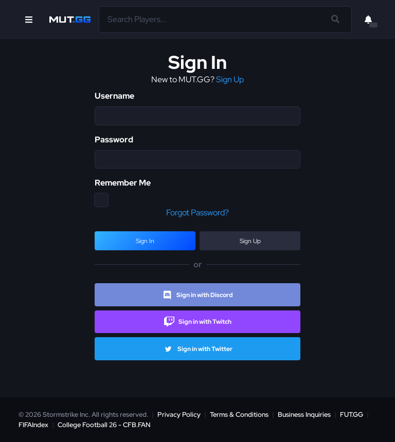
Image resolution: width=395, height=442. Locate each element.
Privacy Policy (179, 414)
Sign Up (230, 79)
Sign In (145, 241)
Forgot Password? (197, 212)
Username (114, 95)
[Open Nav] (28, 19)
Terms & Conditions (239, 414)
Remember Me (123, 182)
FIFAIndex (33, 424)
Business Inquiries (304, 414)
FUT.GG (351, 414)
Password (114, 139)
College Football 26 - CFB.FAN (104, 424)
